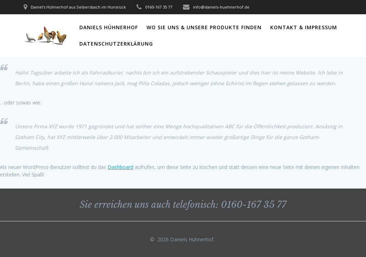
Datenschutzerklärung (116, 43)
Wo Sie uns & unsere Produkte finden (204, 27)
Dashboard (120, 167)
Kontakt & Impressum (303, 27)
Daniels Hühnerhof (108, 27)
